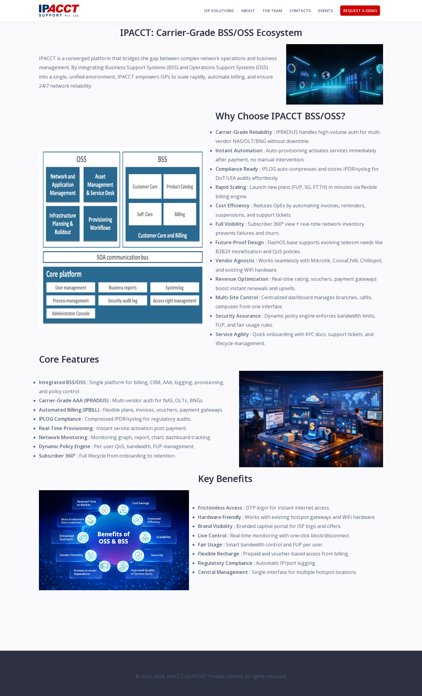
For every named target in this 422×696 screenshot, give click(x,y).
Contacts (300, 10)
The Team (272, 10)
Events (325, 10)
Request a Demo (360, 10)
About (248, 10)
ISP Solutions (219, 10)
